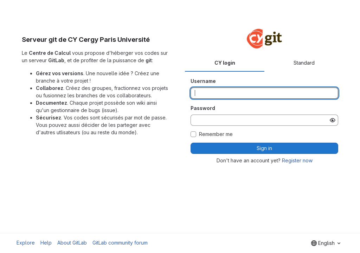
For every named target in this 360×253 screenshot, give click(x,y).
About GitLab (72, 243)
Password (203, 108)
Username (203, 81)
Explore (26, 243)
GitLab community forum (120, 243)
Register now (297, 160)
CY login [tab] (224, 63)
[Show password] (332, 120)
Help (46, 243)
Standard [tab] (304, 63)
